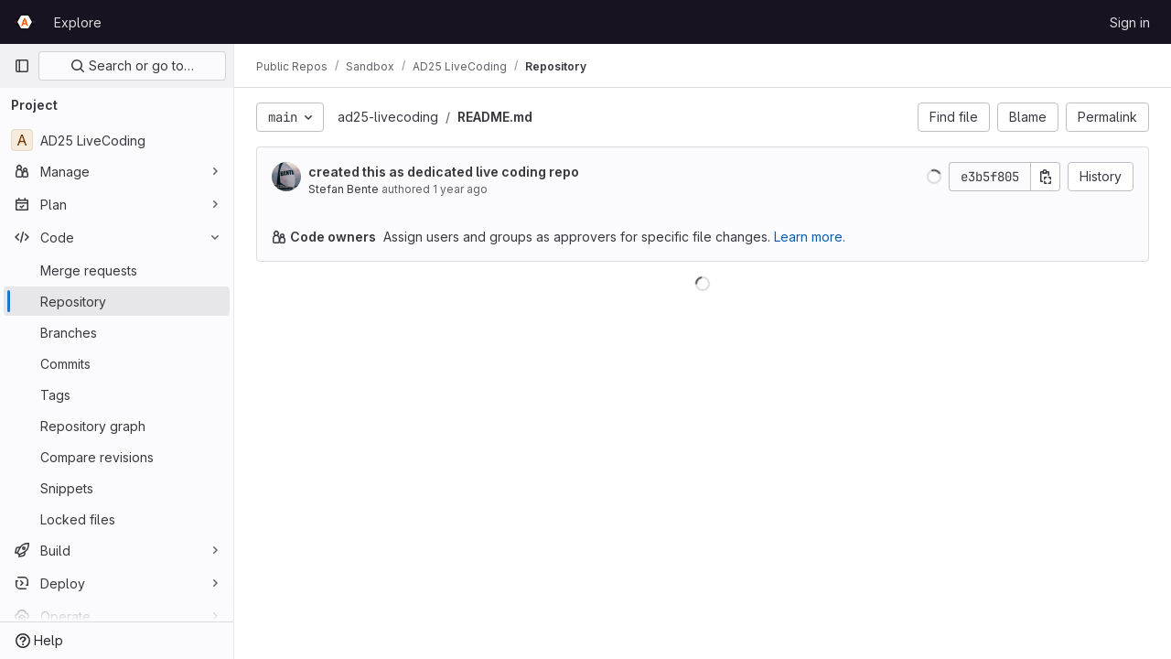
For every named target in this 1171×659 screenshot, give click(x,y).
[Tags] (117, 394)
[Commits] (117, 363)
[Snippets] (117, 487)
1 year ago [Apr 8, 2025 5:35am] (460, 189)
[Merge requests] (117, 270)
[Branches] (117, 332)
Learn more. (809, 236)
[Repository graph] (117, 425)
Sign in (1130, 22)
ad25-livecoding (388, 116)
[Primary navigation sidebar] (22, 66)
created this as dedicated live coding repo (443, 171)
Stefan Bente (343, 189)
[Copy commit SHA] (1045, 176)
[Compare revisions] (117, 456)
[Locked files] (117, 519)
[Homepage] (24, 22)
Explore (78, 22)
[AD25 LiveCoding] (117, 140)
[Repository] (117, 301)
